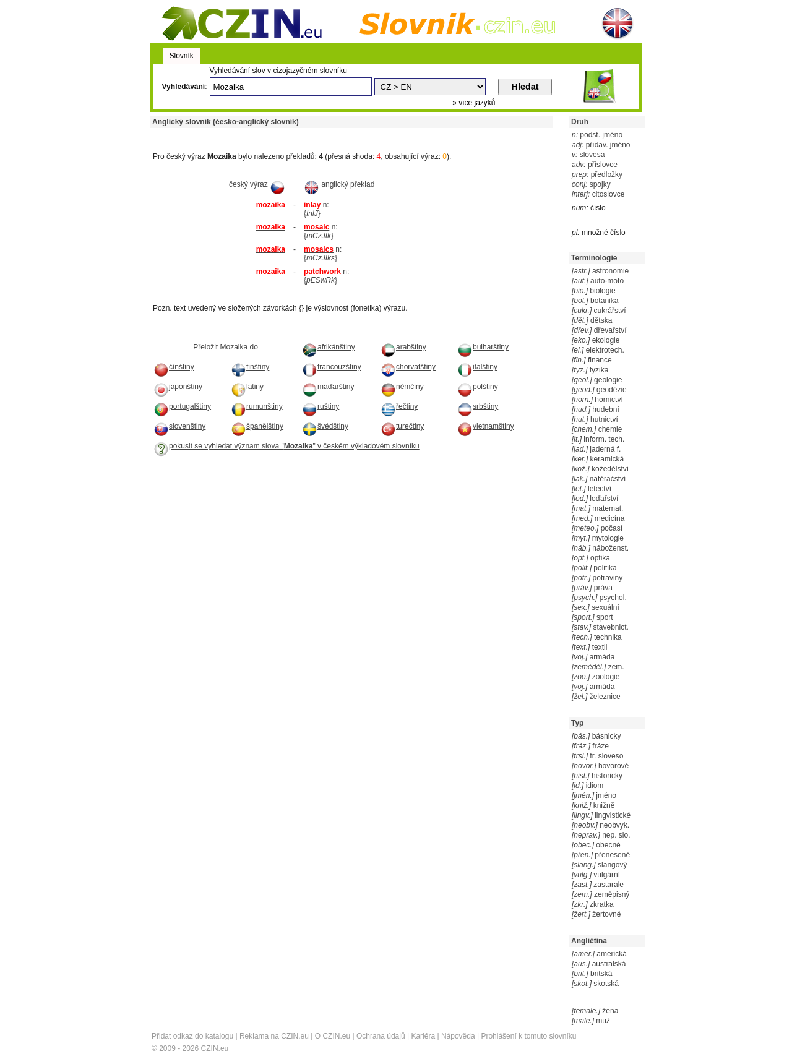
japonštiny (177, 386)
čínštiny (173, 366)
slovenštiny (179, 426)
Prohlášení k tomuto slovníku (528, 1036)
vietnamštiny (485, 426)
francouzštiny (331, 366)
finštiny (250, 366)
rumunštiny (257, 406)
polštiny (477, 386)
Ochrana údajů (380, 1036)
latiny (247, 386)
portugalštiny (182, 406)
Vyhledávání (183, 86)
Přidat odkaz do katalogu (192, 1036)
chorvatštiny (408, 366)
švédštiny (325, 426)
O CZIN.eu (332, 1036)
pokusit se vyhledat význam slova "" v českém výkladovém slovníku (286, 446)
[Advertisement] (295, 132)
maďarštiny (328, 386)
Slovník (182, 55)
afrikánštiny (328, 347)
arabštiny (403, 347)
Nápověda (458, 1036)
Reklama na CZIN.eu (274, 1036)
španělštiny (257, 426)
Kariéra (423, 1036)
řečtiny (399, 406)
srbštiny (477, 406)
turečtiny (402, 426)
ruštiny (320, 406)
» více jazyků (473, 102)
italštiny (477, 366)
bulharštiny (483, 347)
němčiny (402, 386)
